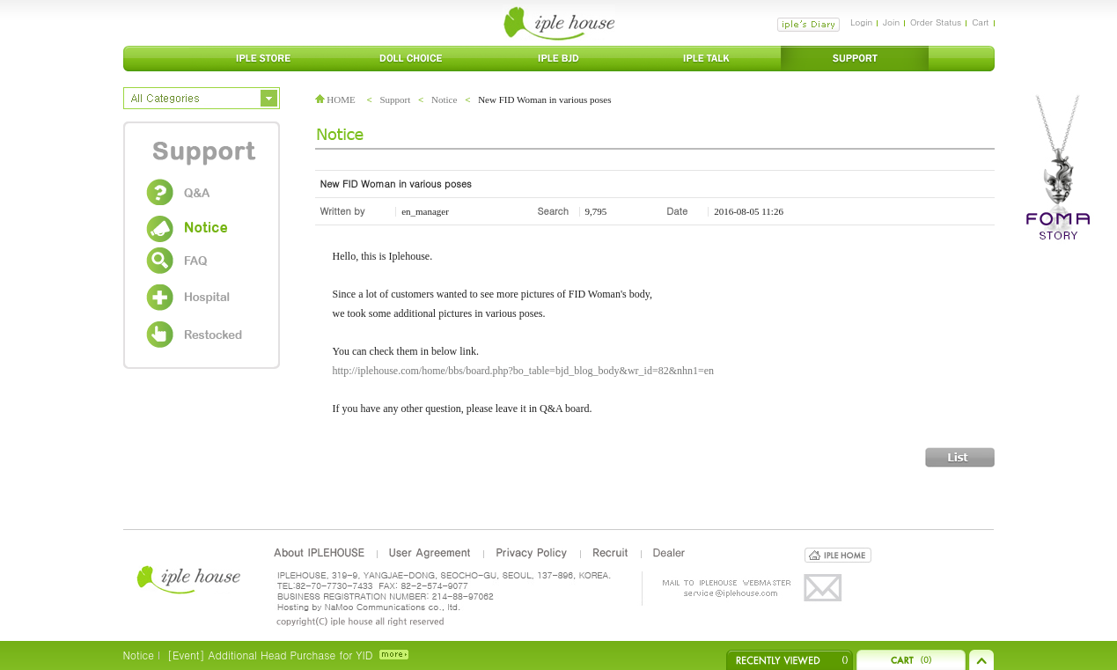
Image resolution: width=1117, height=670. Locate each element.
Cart (980, 22)
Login (861, 22)
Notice (444, 99)
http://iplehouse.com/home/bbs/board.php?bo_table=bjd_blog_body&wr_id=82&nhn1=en (524, 370)
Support (394, 99)
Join (891, 22)
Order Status (935, 22)
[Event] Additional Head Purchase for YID (269, 654)
